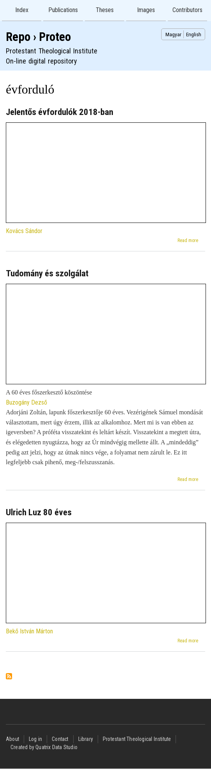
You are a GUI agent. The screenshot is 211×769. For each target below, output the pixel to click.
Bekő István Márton (29, 631)
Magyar (173, 34)
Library (85, 739)
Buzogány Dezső (26, 402)
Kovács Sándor (24, 231)
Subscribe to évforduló (9, 677)
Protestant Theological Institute (137, 739)
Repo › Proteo (38, 37)
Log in (35, 739)
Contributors (187, 10)
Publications (63, 10)
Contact (60, 739)
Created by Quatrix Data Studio (44, 747)
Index (21, 10)
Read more (188, 240)
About (12, 739)
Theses (105, 10)
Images (146, 10)
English (193, 34)
